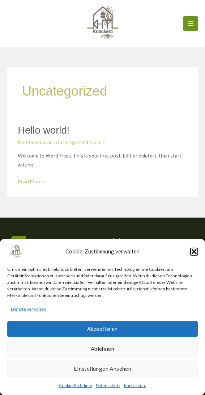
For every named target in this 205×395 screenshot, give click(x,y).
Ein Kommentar (35, 142)
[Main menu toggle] (190, 23)
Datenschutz (108, 385)
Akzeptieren (102, 328)
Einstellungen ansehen (102, 368)
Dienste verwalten (28, 309)
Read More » (31, 180)
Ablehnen (102, 348)
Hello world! (43, 130)
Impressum (135, 385)
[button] (194, 251)
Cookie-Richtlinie (75, 385)
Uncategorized (72, 142)
